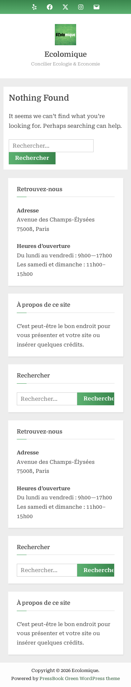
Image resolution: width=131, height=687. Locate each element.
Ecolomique (65, 54)
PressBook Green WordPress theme (79, 678)
